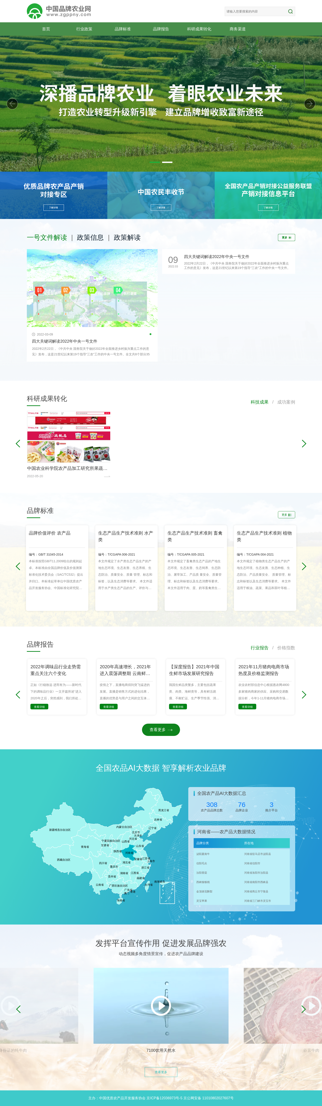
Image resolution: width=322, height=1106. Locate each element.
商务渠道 (238, 29)
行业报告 (260, 647)
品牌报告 (161, 29)
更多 (286, 237)
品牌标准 (123, 29)
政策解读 (127, 237)
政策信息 (90, 237)
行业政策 (84, 29)
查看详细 (39, 706)
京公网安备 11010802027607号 (208, 1098)
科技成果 (260, 402)
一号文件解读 (47, 237)
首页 (46, 29)
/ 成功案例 (282, 402)
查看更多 (161, 729)
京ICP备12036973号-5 (164, 1098)
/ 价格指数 (282, 647)
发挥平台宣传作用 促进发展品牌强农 (161, 943)
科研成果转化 (199, 29)
